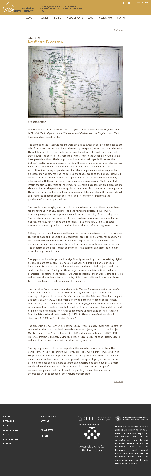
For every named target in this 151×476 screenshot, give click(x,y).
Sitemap (44, 421)
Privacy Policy (48, 417)
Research (43, 18)
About (30, 18)
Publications (105, 18)
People (57, 18)
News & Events (75, 18)
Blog (90, 18)
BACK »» (118, 30)
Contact (122, 18)
